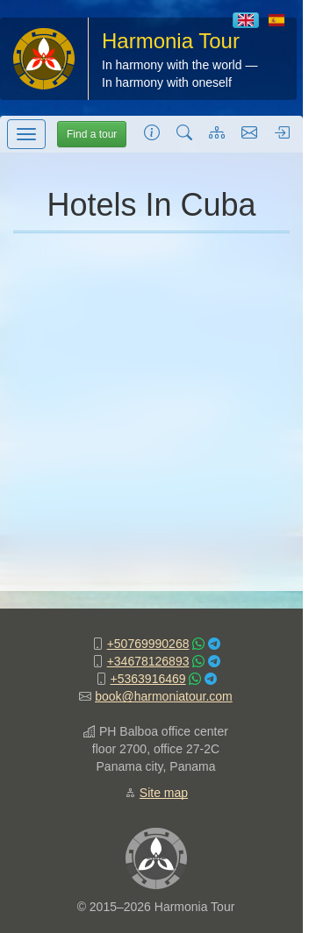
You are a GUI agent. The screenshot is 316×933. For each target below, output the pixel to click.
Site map (164, 793)
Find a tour (92, 134)
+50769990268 (148, 644)
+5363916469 (148, 679)
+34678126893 (148, 661)
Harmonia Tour (171, 41)
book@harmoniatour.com (164, 696)
